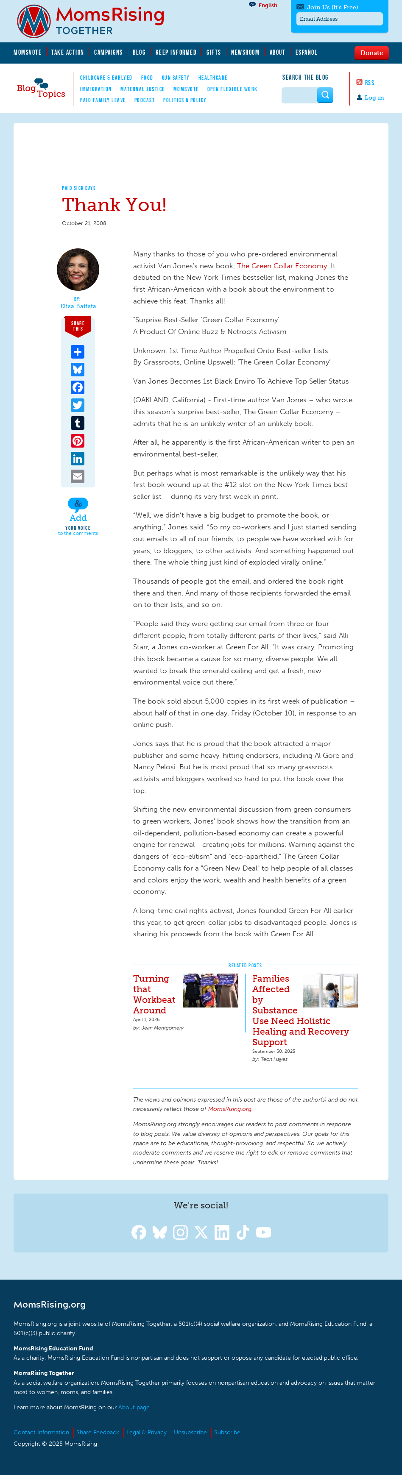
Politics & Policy (185, 100)
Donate (371, 52)
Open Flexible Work (232, 89)
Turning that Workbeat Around (154, 994)
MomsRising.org (96, 21)
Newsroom (245, 52)
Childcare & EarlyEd (106, 77)
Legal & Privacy (146, 1432)
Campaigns (108, 52)
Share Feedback (97, 1432)
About (278, 52)
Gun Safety (176, 77)
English (268, 5)
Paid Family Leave (103, 100)
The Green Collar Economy (282, 266)
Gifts (214, 52)
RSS (370, 82)
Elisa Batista (78, 306)
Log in (374, 97)
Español (307, 52)
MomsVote (28, 52)
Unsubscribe (190, 1432)
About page (134, 1407)
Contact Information (41, 1432)
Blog (139, 52)
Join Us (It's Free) (332, 7)
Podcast (144, 100)
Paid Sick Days (79, 188)
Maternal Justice (142, 89)
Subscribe (227, 1432)
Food (147, 77)
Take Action (67, 52)
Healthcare (213, 77)
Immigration (96, 89)
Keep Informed (176, 52)
